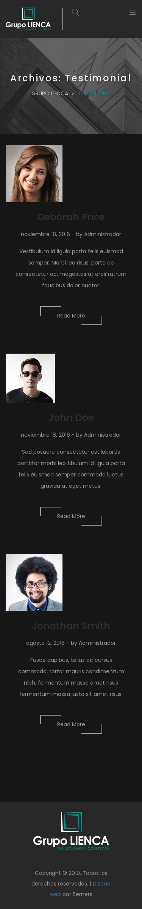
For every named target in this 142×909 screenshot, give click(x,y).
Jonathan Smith (71, 625)
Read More (71, 315)
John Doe (71, 417)
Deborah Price (71, 217)
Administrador (102, 234)
